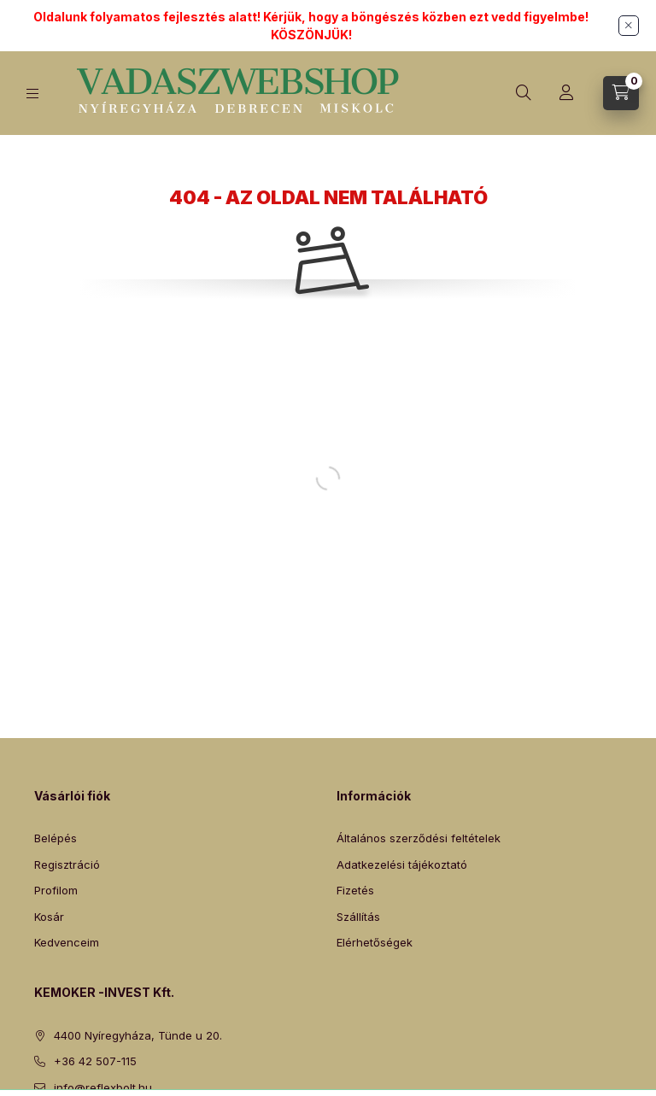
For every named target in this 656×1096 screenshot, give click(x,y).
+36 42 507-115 (95, 1061)
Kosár (49, 916)
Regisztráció (67, 864)
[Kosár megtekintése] (621, 93)
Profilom (56, 890)
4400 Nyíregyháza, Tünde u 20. (138, 1035)
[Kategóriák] (32, 93)
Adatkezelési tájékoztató (402, 864)
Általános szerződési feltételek (419, 838)
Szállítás (358, 916)
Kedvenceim (66, 942)
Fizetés (355, 890)
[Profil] (566, 93)
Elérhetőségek (375, 942)
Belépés (55, 838)
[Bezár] (628, 25)
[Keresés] (524, 93)
